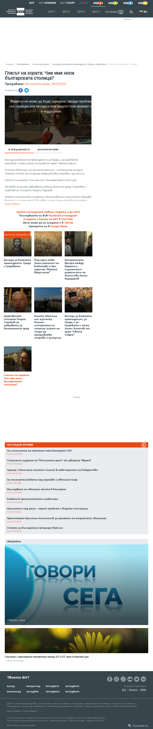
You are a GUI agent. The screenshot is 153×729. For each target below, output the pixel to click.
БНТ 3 (81, 11)
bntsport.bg (33, 686)
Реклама (127, 19)
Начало (10, 64)
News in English (14, 711)
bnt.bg (11, 686)
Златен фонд (46, 703)
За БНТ (10, 703)
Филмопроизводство (26, 703)
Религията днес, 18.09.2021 (45, 84)
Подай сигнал (118, 703)
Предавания (23, 64)
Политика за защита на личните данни (55, 718)
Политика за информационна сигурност (27, 720)
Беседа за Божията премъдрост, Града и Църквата (79, 64)
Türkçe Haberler (29, 711)
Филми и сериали (63, 703)
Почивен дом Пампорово (124, 706)
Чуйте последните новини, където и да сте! (48, 212)
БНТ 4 (96, 11)
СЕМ (71, 720)
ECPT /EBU (80, 720)
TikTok (68, 222)
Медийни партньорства (97, 706)
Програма (78, 703)
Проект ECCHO (94, 720)
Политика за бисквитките (91, 718)
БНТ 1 (51, 11)
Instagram (70, 215)
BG (145, 11)
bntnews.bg (14, 691)
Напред (131, 703)
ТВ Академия (13, 706)
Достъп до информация (34, 706)
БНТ (32, 2)
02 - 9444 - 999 (134, 690)
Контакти (104, 703)
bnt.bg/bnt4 (72, 691)
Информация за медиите (60, 706)
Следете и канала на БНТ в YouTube (48, 219)
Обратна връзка (58, 720)
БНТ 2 (66, 11)
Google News (59, 226)
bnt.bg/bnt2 (53, 691)
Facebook (55, 215)
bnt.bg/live (32, 691)
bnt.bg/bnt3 (72, 686)
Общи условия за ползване (20, 718)
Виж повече (12, 204)
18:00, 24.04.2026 (15, 661)
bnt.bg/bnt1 (52, 686)
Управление (91, 703)
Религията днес (40, 64)
